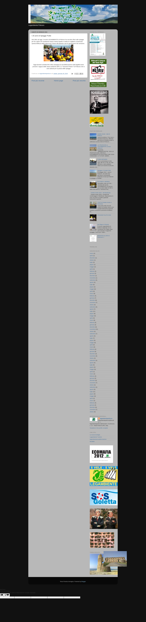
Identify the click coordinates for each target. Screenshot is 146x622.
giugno (92, 264)
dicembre (92, 258)
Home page (58, 81)
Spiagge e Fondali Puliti (104, 170)
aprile (91, 255)
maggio (92, 266)
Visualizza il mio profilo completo (99, 428)
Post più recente (38, 81)
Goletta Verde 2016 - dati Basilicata (100, 192)
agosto (92, 282)
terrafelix (92, 441)
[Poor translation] (7, 594)
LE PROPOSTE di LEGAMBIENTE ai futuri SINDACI (104, 146)
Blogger (83, 581)
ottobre (92, 260)
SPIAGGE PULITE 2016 (104, 215)
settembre (92, 280)
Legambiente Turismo (96, 437)
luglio (91, 262)
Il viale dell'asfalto (102, 159)
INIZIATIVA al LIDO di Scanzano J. (103, 236)
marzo (91, 253)
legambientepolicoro (106, 418)
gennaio (92, 273)
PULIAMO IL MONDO (103, 181)
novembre (92, 278)
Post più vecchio (79, 81)
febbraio (92, 271)
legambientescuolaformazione (98, 439)
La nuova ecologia (95, 434)
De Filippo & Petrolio (103, 224)
